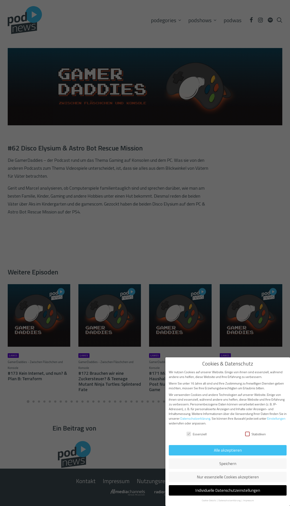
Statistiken (255, 434)
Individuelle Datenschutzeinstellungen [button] (227, 490)
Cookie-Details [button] (209, 500)
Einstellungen (276, 418)
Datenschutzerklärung (195, 418)
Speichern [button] (227, 463)
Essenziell (196, 434)
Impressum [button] (248, 500)
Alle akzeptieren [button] (228, 450)
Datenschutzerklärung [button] (229, 500)
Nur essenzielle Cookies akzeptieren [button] (228, 477)
